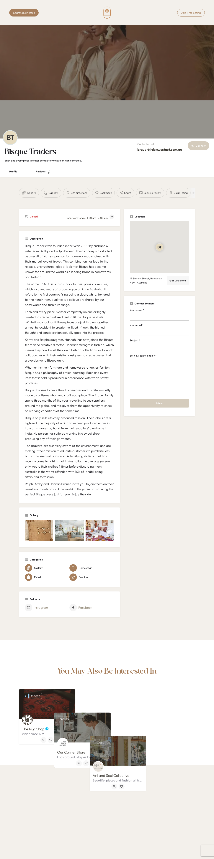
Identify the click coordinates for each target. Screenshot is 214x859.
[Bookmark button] (51, 740)
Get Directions (177, 280)
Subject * (159, 345)
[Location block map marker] (160, 247)
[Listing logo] (10, 137)
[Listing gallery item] (39, 530)
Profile (13, 171)
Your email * (159, 330)
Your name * (159, 314)
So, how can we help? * (159, 375)
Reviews (43, 172)
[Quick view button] (43, 740)
